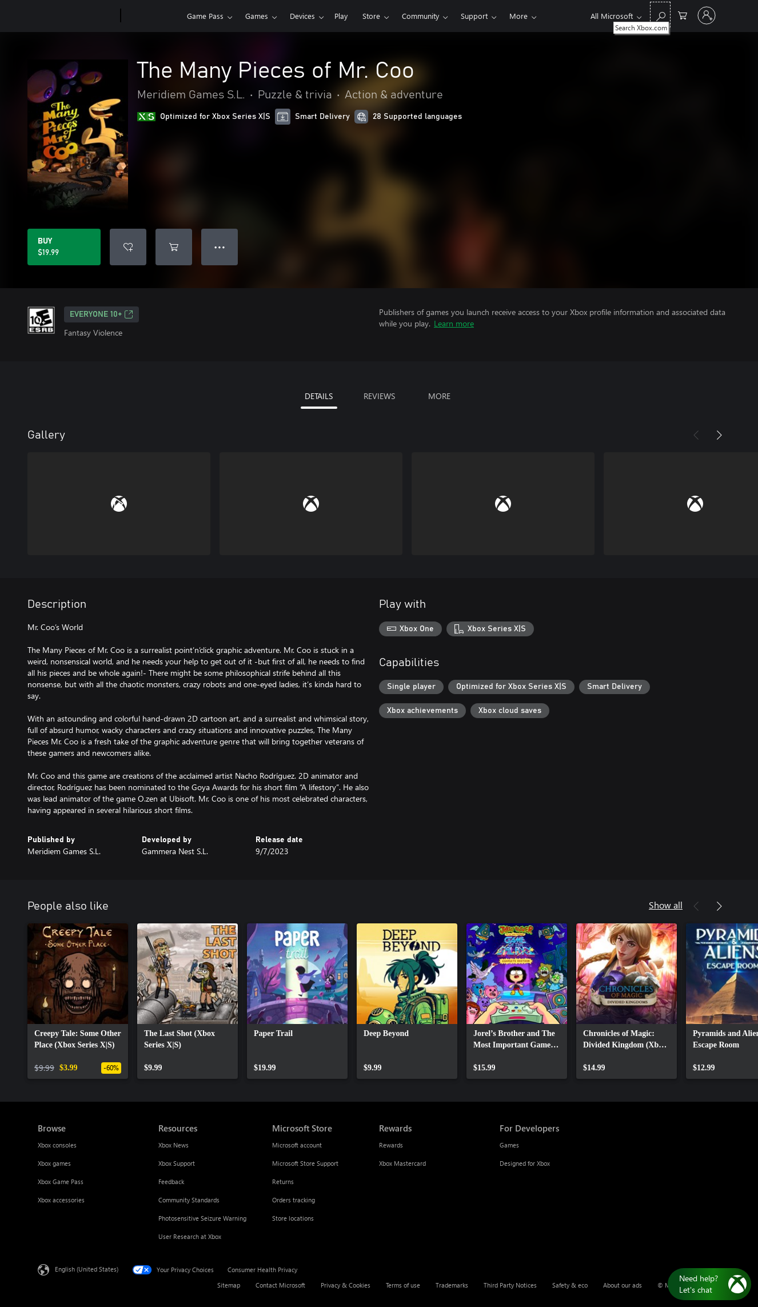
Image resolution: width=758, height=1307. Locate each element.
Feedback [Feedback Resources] (171, 1181)
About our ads (622, 1285)
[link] (77, 1001)
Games (256, 16)
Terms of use (403, 1285)
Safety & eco (570, 1285)
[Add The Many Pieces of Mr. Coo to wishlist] (128, 247)
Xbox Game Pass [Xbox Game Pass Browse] (60, 1181)
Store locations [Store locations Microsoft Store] (293, 1218)
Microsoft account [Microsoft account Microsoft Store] (297, 1145)
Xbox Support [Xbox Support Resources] (176, 1163)
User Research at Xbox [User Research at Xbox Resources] (189, 1236)
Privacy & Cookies (345, 1285)
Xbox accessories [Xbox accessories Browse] (61, 1200)
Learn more (454, 323)
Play (341, 16)
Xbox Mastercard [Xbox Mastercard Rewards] (402, 1163)
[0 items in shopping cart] (682, 14)
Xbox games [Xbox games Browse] (54, 1163)
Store (371, 16)
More (518, 16)
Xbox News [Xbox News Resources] (173, 1145)
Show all (666, 905)
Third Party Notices (510, 1285)
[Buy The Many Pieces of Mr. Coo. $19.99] (64, 247)
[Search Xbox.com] (660, 14)
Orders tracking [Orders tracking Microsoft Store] (293, 1200)
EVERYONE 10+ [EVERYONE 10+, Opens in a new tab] (101, 314)
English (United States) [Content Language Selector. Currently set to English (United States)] (86, 1269)
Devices (302, 16)
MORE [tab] (439, 395)
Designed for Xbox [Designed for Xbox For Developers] (525, 1163)
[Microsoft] (77, 16)
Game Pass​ (205, 16)
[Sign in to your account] (706, 15)
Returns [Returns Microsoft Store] (283, 1181)
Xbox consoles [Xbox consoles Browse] (57, 1145)
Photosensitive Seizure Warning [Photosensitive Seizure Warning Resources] (202, 1218)
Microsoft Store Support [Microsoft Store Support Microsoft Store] (305, 1163)
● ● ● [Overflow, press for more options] (219, 247)
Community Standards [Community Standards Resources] (189, 1200)
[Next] (719, 435)
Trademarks (452, 1285)
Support (474, 16)
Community (420, 16)
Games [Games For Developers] (509, 1145)
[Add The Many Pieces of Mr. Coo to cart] (173, 247)
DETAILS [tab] (319, 395)
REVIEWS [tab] (379, 395)
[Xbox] (152, 16)
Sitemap (228, 1285)
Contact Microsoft (280, 1285)
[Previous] (696, 435)
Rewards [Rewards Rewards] (391, 1145)
